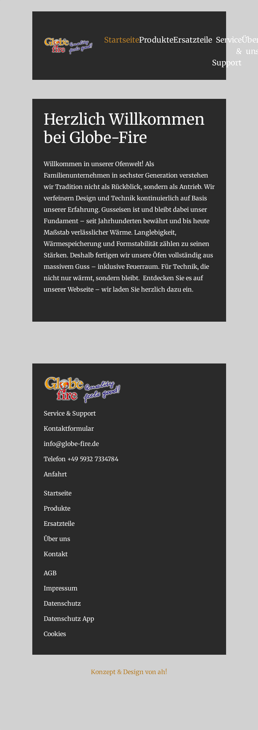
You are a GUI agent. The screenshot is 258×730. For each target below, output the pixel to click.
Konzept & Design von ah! (129, 672)
